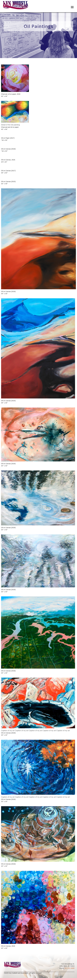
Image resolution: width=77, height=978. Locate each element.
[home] (15, 6)
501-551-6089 (69, 968)
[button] (72, 7)
